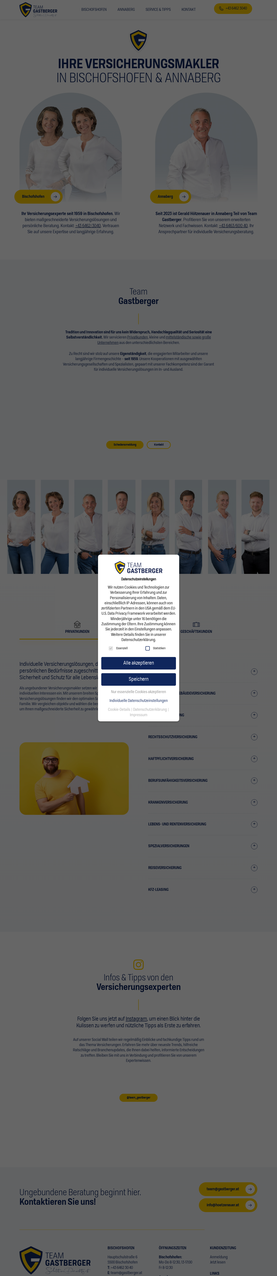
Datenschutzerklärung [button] (150, 710)
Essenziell (118, 648)
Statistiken (155, 648)
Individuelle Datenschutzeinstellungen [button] (139, 701)
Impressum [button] (138, 715)
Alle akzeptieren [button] (138, 663)
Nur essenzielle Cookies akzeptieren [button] (138, 692)
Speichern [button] (138, 679)
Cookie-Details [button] (119, 710)
